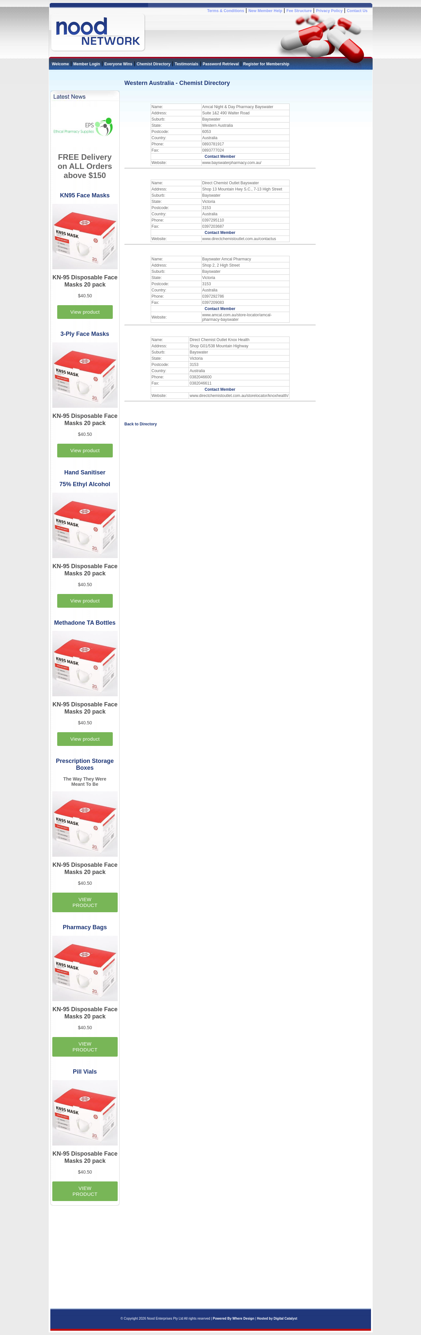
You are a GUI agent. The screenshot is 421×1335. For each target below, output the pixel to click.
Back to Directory (141, 424)
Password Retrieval (221, 64)
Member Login (86, 64)
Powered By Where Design (233, 1318)
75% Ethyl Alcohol (84, 484)
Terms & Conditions (225, 10)
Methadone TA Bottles (85, 622)
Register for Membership (266, 64)
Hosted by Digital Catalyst (277, 1318)
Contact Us (357, 10)
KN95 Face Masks (84, 195)
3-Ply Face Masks (84, 334)
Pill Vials (85, 1071)
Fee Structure (299, 10)
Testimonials (186, 64)
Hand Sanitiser (84, 472)
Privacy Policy (329, 10)
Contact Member (220, 156)
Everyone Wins (118, 64)
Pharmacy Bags (85, 927)
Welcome (60, 64)
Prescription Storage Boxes (85, 764)
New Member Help (265, 10)
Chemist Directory (153, 64)
